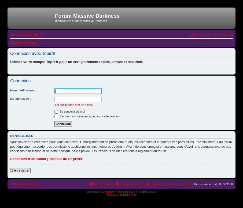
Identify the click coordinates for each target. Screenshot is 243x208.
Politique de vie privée (66, 159)
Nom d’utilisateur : (23, 90)
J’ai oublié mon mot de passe (73, 104)
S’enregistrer (20, 170)
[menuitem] (39, 34)
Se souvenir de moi (69, 111)
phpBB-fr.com (128, 194)
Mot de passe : (20, 98)
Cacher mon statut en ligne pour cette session (87, 116)
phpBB (109, 191)
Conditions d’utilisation (28, 159)
